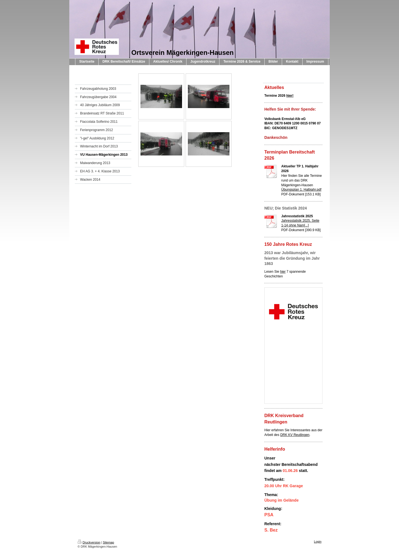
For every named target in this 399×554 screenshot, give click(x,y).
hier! (289, 96)
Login (317, 541)
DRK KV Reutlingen (294, 435)
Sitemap (108, 542)
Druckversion (89, 542)
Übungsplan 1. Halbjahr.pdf (301, 190)
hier (283, 272)
